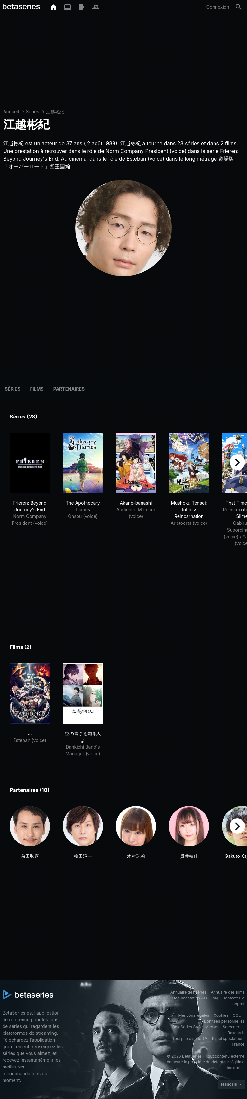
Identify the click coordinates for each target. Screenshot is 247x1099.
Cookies (221, 1015)
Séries (32, 111)
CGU (237, 1015)
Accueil (11, 111)
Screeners (232, 1026)
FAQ (214, 998)
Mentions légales (193, 1015)
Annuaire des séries (188, 992)
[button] (30, 832)
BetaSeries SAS (186, 1026)
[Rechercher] (239, 7)
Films (36, 388)
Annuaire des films (227, 992)
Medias (211, 1026)
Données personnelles (224, 1021)
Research (236, 1032)
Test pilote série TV (189, 1038)
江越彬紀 (55, 111)
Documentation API (189, 998)
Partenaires (69, 388)
